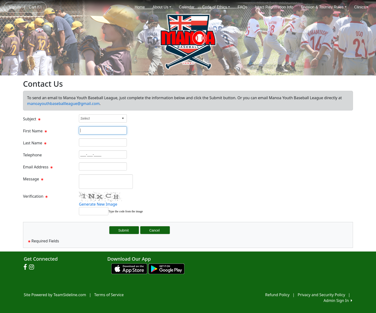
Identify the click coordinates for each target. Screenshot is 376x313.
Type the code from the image (125, 211)
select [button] (123, 118)
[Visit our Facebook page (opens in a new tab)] (26, 267)
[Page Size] (103, 130)
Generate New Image (98, 204)
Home (140, 7)
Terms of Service (109, 294)
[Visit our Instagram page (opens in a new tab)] (32, 267)
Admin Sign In (337, 300)
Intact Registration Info (274, 7)
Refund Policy (277, 294)
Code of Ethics (216, 7)
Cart (35, 7)
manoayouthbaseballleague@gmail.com (63, 103)
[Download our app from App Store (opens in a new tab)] (129, 268)
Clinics (361, 7)
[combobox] (99, 118)
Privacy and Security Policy (321, 294)
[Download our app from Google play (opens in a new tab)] (166, 268)
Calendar (186, 7)
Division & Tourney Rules (324, 7)
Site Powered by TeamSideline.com (55, 294)
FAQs (242, 7)
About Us (162, 7)
